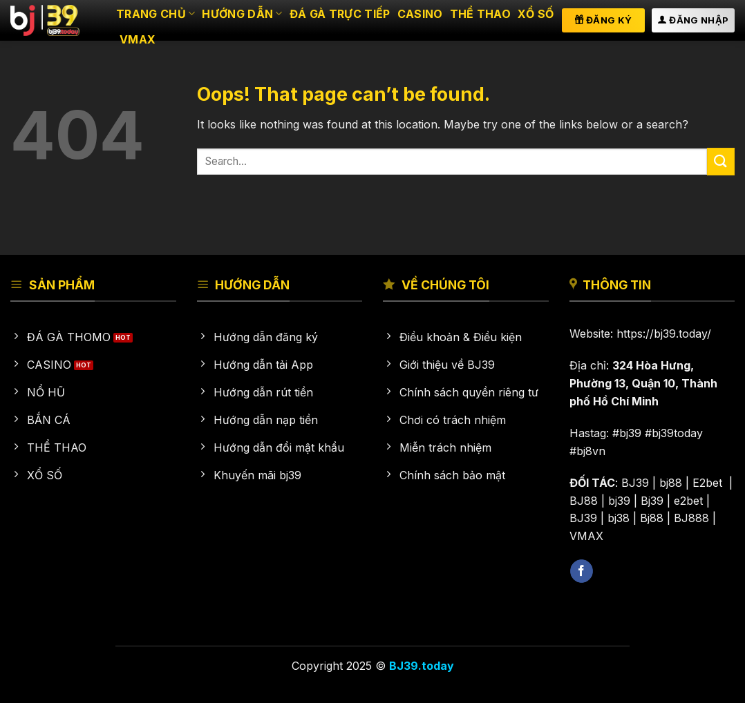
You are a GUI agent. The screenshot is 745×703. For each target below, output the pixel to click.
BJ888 (691, 518)
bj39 (619, 501)
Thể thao (480, 14)
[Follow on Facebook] (581, 571)
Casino (420, 14)
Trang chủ (155, 14)
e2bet (688, 501)
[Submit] (721, 161)
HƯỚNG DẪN (242, 14)
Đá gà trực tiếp (340, 14)
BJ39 (635, 483)
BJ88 (583, 501)
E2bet (709, 483)
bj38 (618, 518)
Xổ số (536, 14)
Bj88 (651, 518)
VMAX (137, 39)
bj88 (670, 483)
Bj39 (652, 501)
